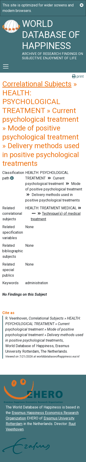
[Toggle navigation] (5, 66)
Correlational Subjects (37, 83)
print (78, 76)
